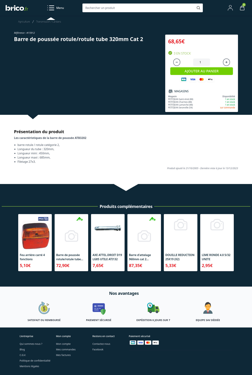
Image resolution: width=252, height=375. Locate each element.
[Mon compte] (230, 8)
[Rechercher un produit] (139, 7)
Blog (22, 349)
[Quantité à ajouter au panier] (201, 62)
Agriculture (24, 21)
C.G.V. (23, 355)
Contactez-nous (101, 343)
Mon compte (63, 343)
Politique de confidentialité (35, 360)
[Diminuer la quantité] (176, 62)
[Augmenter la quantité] (226, 62)
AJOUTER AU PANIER (202, 71)
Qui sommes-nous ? (31, 343)
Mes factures (63, 355)
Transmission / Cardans (48, 21)
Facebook (97, 349)
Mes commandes (66, 349)
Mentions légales (29, 366)
